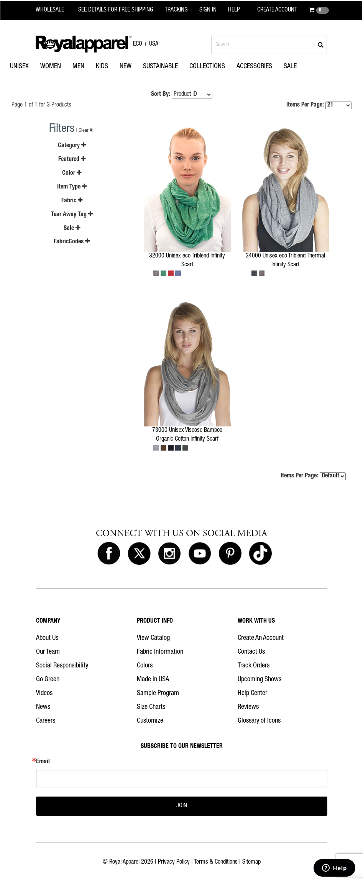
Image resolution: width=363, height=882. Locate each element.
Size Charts (151, 707)
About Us (47, 638)
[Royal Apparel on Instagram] (169, 554)
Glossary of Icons (259, 721)
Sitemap (251, 862)
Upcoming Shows (259, 679)
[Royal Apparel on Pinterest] (229, 554)
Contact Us (251, 652)
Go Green (47, 679)
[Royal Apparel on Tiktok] (260, 554)
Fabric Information (160, 652)
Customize (150, 721)
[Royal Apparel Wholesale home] (55, 10)
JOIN (181, 806)
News (43, 707)
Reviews (248, 707)
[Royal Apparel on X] (139, 554)
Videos (44, 693)
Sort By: (160, 95)
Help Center (252, 693)
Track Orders (253, 665)
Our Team (48, 652)
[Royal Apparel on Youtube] (199, 554)
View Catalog (153, 638)
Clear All (87, 130)
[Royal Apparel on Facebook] (108, 554)
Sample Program (158, 693)
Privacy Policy (174, 862)
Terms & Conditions (216, 862)
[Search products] (269, 45)
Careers (45, 721)
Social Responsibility (62, 665)
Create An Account (261, 638)
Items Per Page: (319, 105)
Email (43, 762)
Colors (145, 665)
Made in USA (153, 679)
